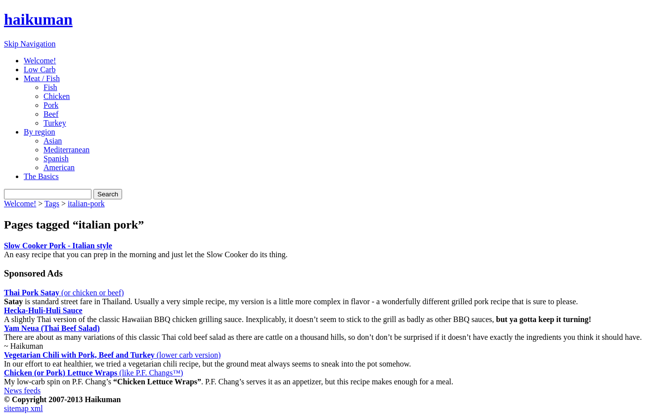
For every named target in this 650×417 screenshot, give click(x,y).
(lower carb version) (112, 355)
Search (107, 194)
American (59, 167)
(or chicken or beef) (64, 292)
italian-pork (86, 203)
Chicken (56, 96)
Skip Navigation (29, 44)
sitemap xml (23, 408)
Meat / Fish (42, 78)
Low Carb (39, 69)
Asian (52, 141)
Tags (51, 203)
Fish (50, 87)
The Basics (41, 176)
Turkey (54, 123)
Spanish (56, 158)
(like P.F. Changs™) (93, 373)
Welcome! (40, 60)
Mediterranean (66, 149)
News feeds (22, 390)
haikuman (38, 19)
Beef (50, 114)
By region (39, 132)
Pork (50, 105)
